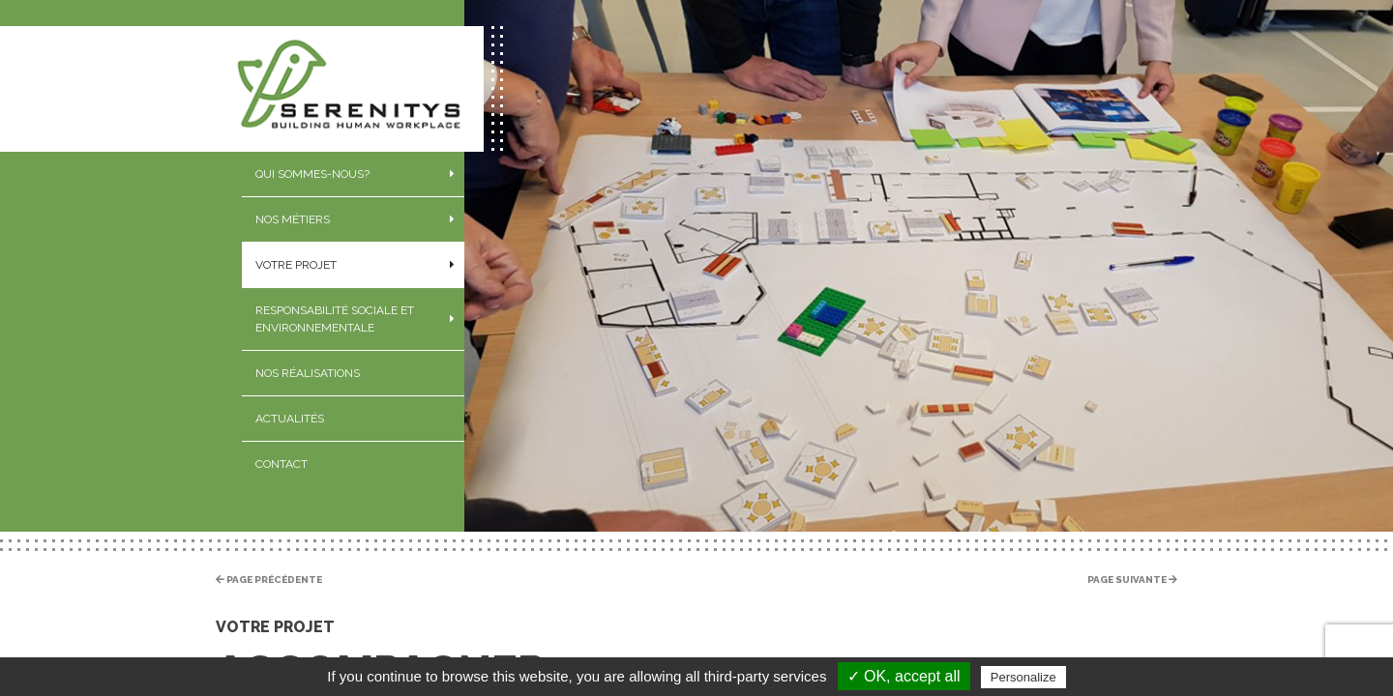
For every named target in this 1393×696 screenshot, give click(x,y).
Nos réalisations (307, 373)
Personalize (1023, 677)
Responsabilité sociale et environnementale (334, 319)
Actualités (289, 418)
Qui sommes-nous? (312, 174)
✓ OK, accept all (904, 676)
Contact (281, 464)
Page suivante (1132, 579)
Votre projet (296, 265)
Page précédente (269, 579)
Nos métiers (292, 219)
